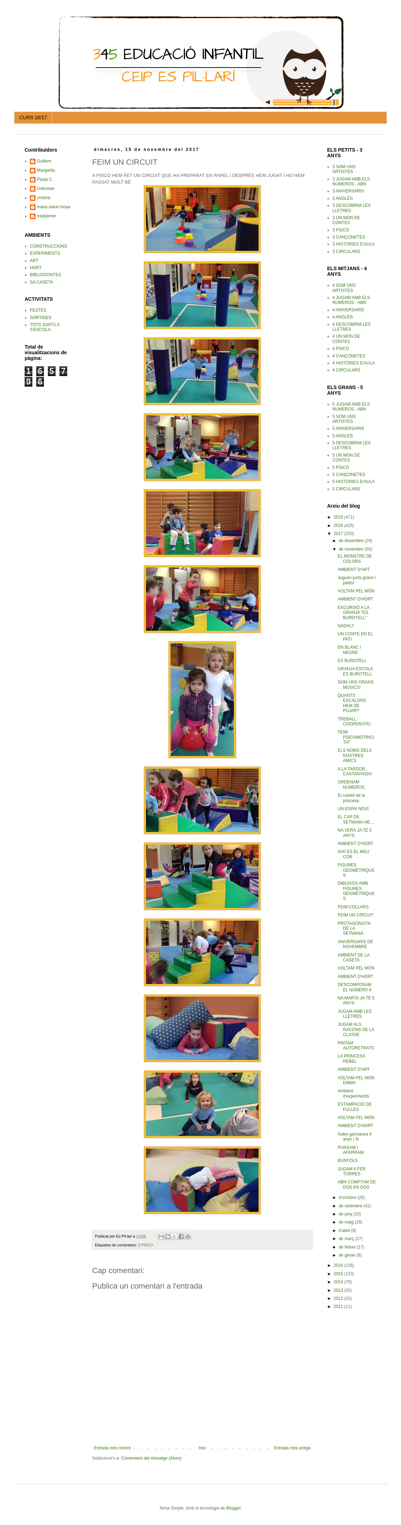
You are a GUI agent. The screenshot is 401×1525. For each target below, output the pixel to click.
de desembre (351, 540)
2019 (339, 517)
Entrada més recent (112, 1447)
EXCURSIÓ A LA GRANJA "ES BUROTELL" (353, 612)
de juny (346, 1214)
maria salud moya (53, 206)
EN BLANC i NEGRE (349, 650)
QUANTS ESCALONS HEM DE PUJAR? (352, 703)
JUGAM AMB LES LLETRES (355, 1014)
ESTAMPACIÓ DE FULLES (355, 1107)
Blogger (233, 1508)
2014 (339, 1281)
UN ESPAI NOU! (353, 808)
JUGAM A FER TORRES (351, 1171)
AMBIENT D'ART (354, 569)
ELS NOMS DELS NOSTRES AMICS (355, 755)
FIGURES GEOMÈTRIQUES (356, 870)
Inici (202, 1447)
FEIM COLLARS (353, 906)
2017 (339, 533)
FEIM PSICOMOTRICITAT (356, 737)
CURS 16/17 (33, 117)
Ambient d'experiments (353, 1093)
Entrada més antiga (292, 1447)
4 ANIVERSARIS (348, 309)
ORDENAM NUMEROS (351, 784)
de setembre (351, 1205)
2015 (339, 1273)
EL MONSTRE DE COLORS (355, 559)
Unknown (46, 188)
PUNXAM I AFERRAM (351, 1150)
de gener (348, 1255)
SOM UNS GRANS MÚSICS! (356, 685)
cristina (43, 197)
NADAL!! (346, 625)
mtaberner (46, 216)
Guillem (44, 161)
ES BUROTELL (352, 660)
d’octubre (348, 1197)
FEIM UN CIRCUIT (355, 915)
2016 (339, 1265)
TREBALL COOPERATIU (354, 721)
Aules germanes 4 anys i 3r (355, 1137)
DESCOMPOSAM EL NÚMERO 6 (354, 987)
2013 (339, 1290)
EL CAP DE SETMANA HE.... (356, 819)
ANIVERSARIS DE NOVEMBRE (355, 944)
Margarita (46, 170)
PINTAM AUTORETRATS (356, 1045)
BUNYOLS (348, 1160)
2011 (339, 1306)
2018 (339, 525)
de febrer (348, 1247)
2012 (339, 1298)
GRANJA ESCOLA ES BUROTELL (355, 671)
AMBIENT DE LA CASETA (353, 957)
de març (347, 1238)
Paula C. (45, 179)
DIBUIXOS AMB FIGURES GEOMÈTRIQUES (356, 891)
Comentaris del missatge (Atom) (151, 1458)
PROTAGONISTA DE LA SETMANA (354, 928)
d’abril (345, 1230)
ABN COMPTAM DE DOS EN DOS (357, 1184)
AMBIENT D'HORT (355, 599)
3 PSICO (145, 1245)
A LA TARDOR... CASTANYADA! (355, 771)
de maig (347, 1222)
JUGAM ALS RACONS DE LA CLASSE (356, 1029)
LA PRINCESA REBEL (351, 1058)
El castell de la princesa (351, 798)
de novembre (351, 549)
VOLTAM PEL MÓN (356, 591)
